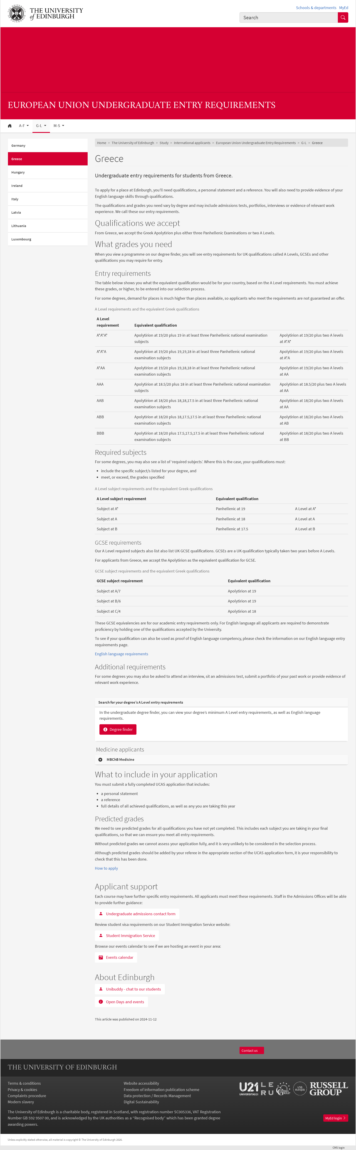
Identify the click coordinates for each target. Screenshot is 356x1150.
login (340, 1147)
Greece (16, 159)
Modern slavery (21, 1101)
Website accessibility (141, 1083)
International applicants (192, 142)
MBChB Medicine (120, 759)
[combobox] (289, 17)
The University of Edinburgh (133, 142)
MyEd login (335, 1118)
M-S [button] (57, 125)
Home (101, 142)
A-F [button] (22, 125)
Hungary (18, 172)
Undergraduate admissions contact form (137, 913)
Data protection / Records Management (157, 1095)
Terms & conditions (24, 1083)
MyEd (343, 7)
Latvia (16, 212)
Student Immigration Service (127, 935)
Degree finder (118, 729)
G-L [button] (39, 125)
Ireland (16, 185)
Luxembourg (21, 239)
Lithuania (18, 225)
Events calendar (116, 957)
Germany (18, 145)
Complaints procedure (27, 1095)
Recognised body (149, 1118)
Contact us (252, 1050)
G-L (304, 142)
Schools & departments (316, 7)
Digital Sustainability (141, 1101)
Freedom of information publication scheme (161, 1089)
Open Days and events (121, 1001)
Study (164, 142)
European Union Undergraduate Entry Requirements (256, 142)
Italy (14, 199)
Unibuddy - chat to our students (130, 989)
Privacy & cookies (22, 1089)
